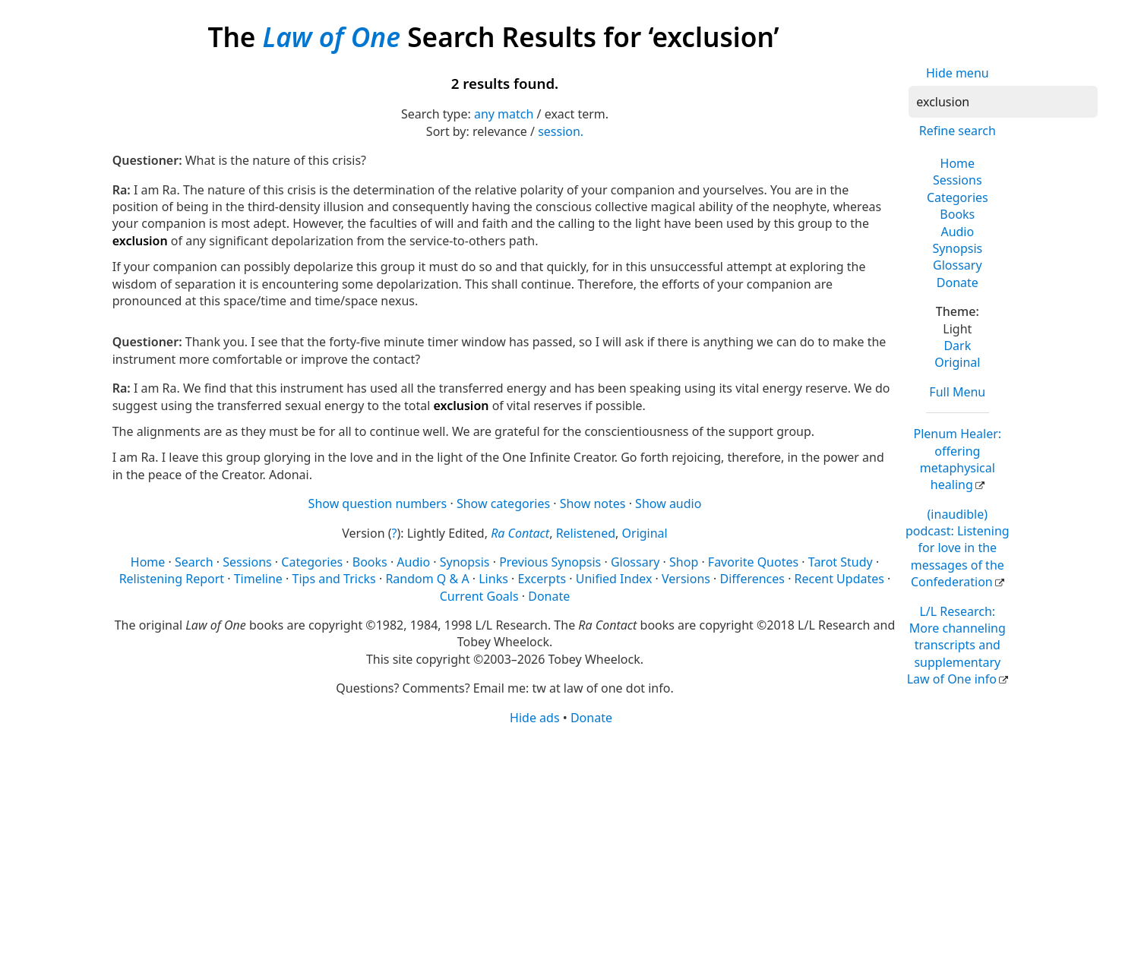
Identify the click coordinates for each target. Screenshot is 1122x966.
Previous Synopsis (550, 562)
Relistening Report (171, 578)
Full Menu (957, 392)
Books (957, 214)
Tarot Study (840, 562)
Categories (957, 197)
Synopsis (957, 248)
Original (957, 362)
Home (957, 163)
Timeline (258, 578)
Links (493, 578)
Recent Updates (839, 578)
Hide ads (535, 717)
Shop (683, 562)
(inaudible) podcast (958, 548)
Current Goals (479, 596)
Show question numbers (377, 503)
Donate (957, 282)
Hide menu (957, 73)
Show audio (668, 503)
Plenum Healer (957, 459)
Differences (752, 578)
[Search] (1003, 102)
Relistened (585, 533)
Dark (957, 345)
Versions (686, 578)
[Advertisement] (561, 844)
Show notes (593, 503)
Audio (957, 231)
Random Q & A (427, 578)
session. (560, 131)
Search (194, 562)
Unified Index (614, 578)
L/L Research (956, 645)
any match (503, 114)
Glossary (957, 265)
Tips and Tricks (334, 578)
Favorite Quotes (753, 562)
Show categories (503, 503)
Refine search (957, 130)
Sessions (957, 180)
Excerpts (541, 578)
